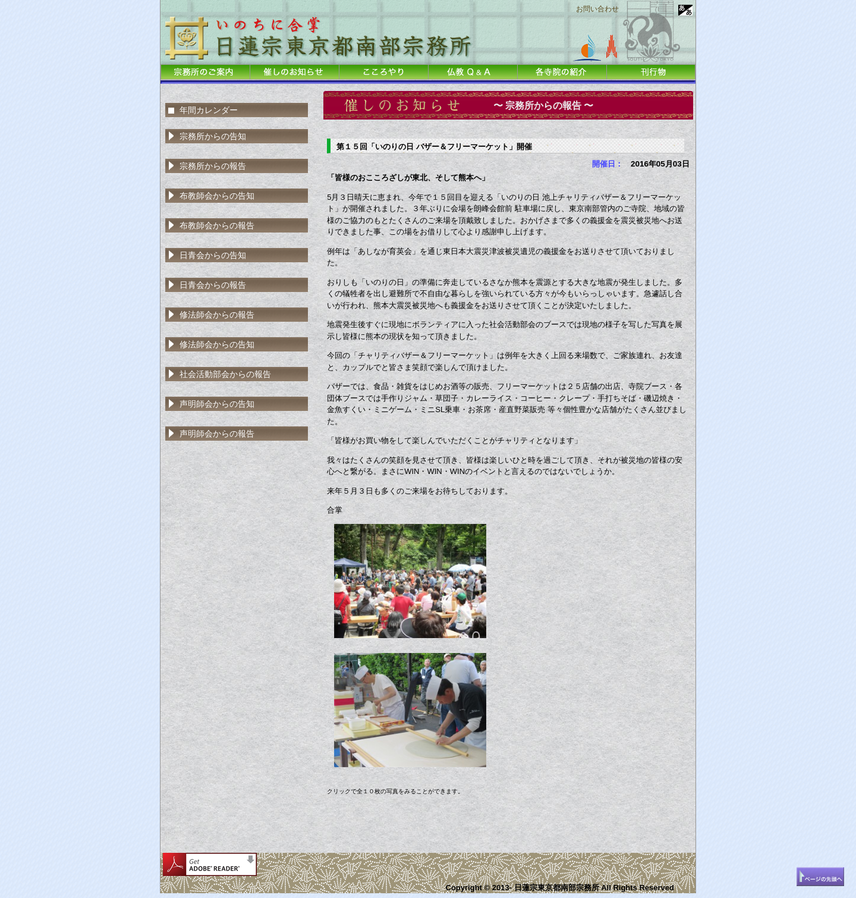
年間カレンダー (209, 110)
